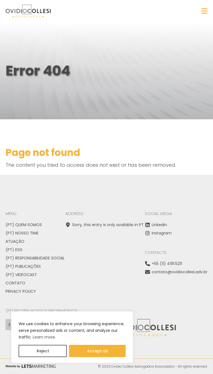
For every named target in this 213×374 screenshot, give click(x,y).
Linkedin (156, 225)
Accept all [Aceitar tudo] (97, 351)
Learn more (44, 337)
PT (141, 225)
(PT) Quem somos (24, 225)
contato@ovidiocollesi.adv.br (176, 272)
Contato (15, 283)
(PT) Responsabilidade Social (35, 258)
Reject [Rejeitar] (43, 351)
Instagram (158, 233)
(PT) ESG (14, 249)
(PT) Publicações (23, 266)
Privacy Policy (21, 291)
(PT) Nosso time (22, 233)
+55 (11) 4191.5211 (163, 263)
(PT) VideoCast (21, 274)
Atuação (15, 241)
